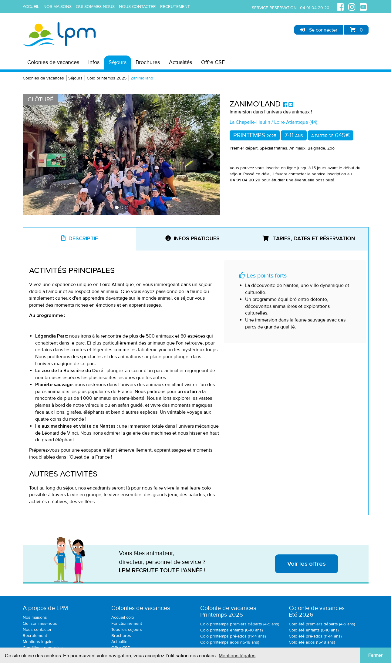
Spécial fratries (273, 148)
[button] (37, 154)
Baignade (316, 148)
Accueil (31, 6)
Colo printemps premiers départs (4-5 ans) (239, 624)
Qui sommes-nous (95, 6)
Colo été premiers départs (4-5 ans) (322, 624)
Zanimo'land (142, 78)
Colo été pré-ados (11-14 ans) (315, 636)
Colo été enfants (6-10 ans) (314, 630)
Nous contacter (137, 6)
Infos (93, 62)
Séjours (117, 62)
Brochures (148, 62)
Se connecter (318, 30)
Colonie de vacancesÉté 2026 (317, 611)
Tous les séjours (126, 629)
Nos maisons (57, 6)
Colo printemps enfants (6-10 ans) (231, 630)
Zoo (331, 148)
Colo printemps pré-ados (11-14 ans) (233, 636)
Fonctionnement (126, 623)
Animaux (297, 148)
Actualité (119, 641)
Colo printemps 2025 (106, 78)
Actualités (180, 62)
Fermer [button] (375, 655)
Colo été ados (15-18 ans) (312, 642)
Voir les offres (306, 564)
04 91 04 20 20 (314, 7)
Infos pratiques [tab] (192, 238)
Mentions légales (39, 641)
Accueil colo (122, 617)
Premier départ (244, 148)
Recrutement (175, 6)
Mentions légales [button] (237, 655)
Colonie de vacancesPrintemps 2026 (228, 611)
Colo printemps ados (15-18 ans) (229, 642)
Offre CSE (213, 62)
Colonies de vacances (53, 62)
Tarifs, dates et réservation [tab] (308, 238)
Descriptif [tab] (79, 238)
